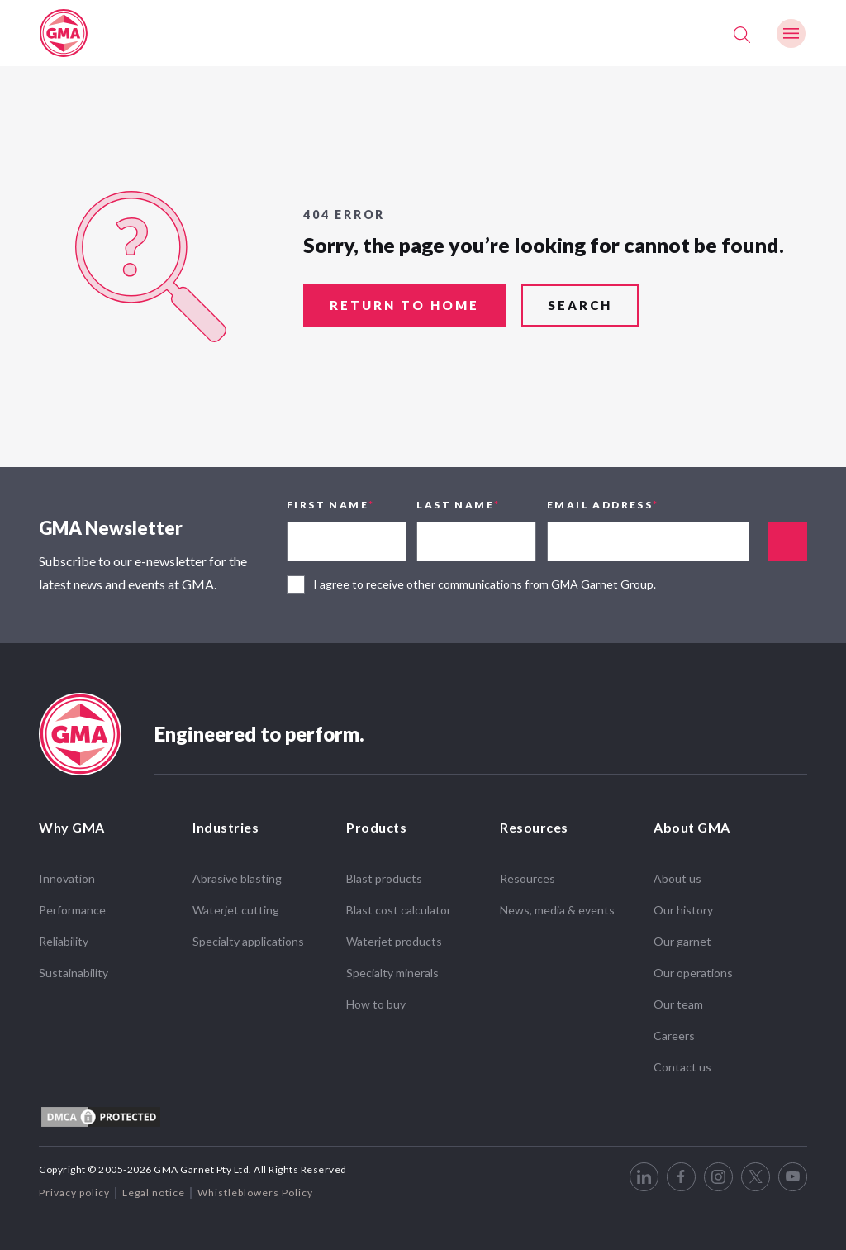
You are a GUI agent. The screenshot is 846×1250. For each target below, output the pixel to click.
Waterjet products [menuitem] (394, 941)
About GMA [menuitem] (692, 827)
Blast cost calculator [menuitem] (398, 910)
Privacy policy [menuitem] (74, 1192)
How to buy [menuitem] (376, 1004)
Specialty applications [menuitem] (248, 941)
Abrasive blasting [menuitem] (237, 878)
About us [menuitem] (677, 878)
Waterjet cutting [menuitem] (235, 910)
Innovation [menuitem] (67, 878)
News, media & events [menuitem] (557, 910)
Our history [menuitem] (683, 910)
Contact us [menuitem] (682, 1067)
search (580, 305)
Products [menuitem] (376, 827)
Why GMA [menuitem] (72, 827)
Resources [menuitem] (534, 827)
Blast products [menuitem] (384, 878)
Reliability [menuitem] (63, 941)
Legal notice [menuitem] (153, 1192)
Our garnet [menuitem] (682, 941)
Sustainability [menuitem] (73, 973)
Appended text (787, 541)
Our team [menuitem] (678, 1004)
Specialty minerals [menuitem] (392, 973)
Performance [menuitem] (72, 910)
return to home (404, 305)
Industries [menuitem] (225, 827)
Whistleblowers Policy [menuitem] (255, 1192)
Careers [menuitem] (674, 1035)
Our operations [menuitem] (693, 973)
